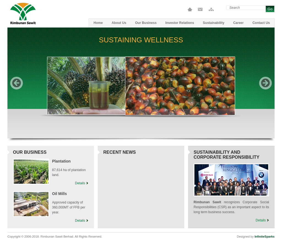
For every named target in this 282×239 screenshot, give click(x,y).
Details (80, 183)
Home (190, 9)
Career (238, 23)
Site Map (210, 9)
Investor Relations (180, 23)
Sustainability (213, 23)
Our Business (146, 23)
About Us (119, 23)
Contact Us (200, 9)
